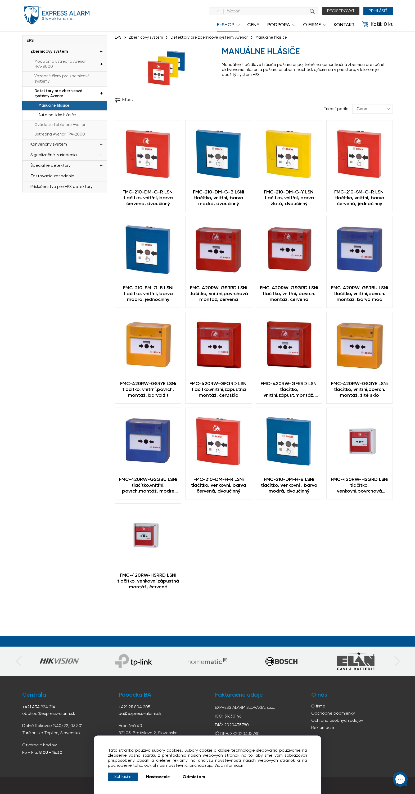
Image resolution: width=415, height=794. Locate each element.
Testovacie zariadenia (52, 176)
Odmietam (194, 777)
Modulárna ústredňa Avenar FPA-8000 (60, 64)
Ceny (253, 24)
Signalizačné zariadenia (53, 155)
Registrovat (341, 11)
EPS (30, 41)
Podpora (278, 24)
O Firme (312, 24)
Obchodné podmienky (333, 713)
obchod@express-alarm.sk (48, 714)
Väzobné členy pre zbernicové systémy (62, 78)
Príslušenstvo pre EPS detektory (61, 187)
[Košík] (377, 25)
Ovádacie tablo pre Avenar (59, 125)
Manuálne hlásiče (53, 105)
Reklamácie (322, 728)
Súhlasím (122, 777)
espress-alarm (56, 15)
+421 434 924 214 (38, 707)
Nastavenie (158, 777)
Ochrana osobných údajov (337, 721)
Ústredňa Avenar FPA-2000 (59, 134)
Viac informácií (228, 766)
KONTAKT (344, 24)
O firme (318, 706)
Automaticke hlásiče (57, 115)
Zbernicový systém (49, 51)
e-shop (225, 24)
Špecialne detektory (50, 166)
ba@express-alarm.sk (140, 714)
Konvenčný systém (48, 144)
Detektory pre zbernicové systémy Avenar (58, 93)
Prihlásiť (378, 11)
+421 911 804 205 (134, 707)
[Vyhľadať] (217, 11)
